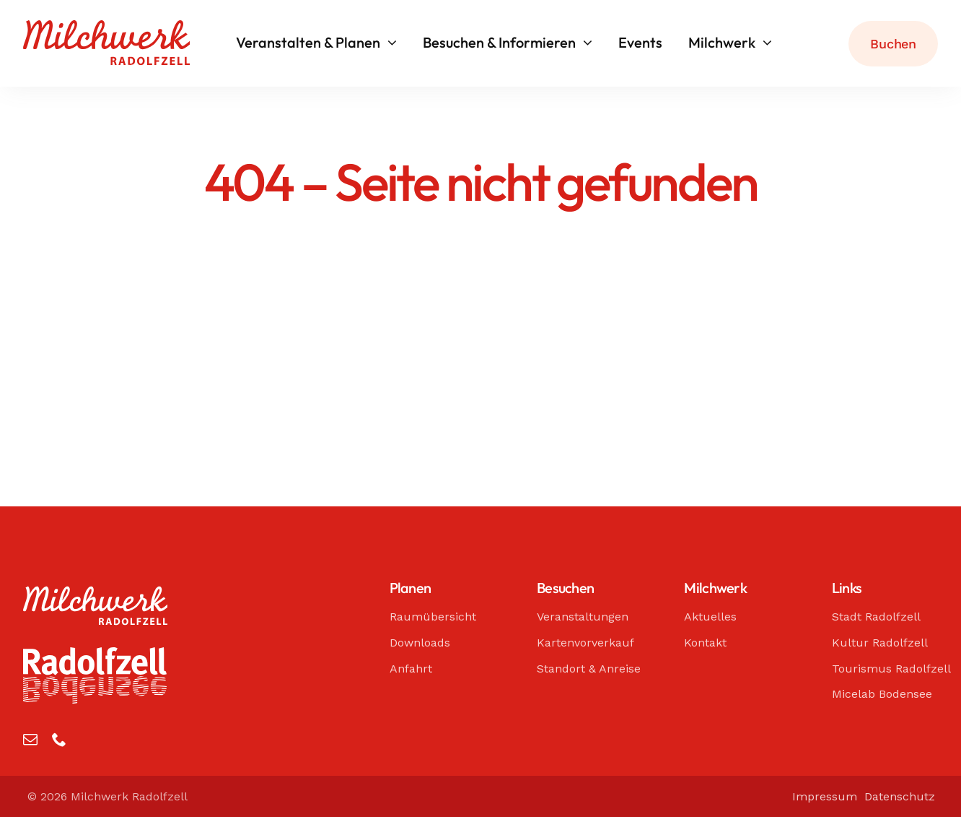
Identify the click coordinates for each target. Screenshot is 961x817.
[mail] (30, 739)
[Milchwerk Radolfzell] (106, 26)
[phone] (59, 739)
